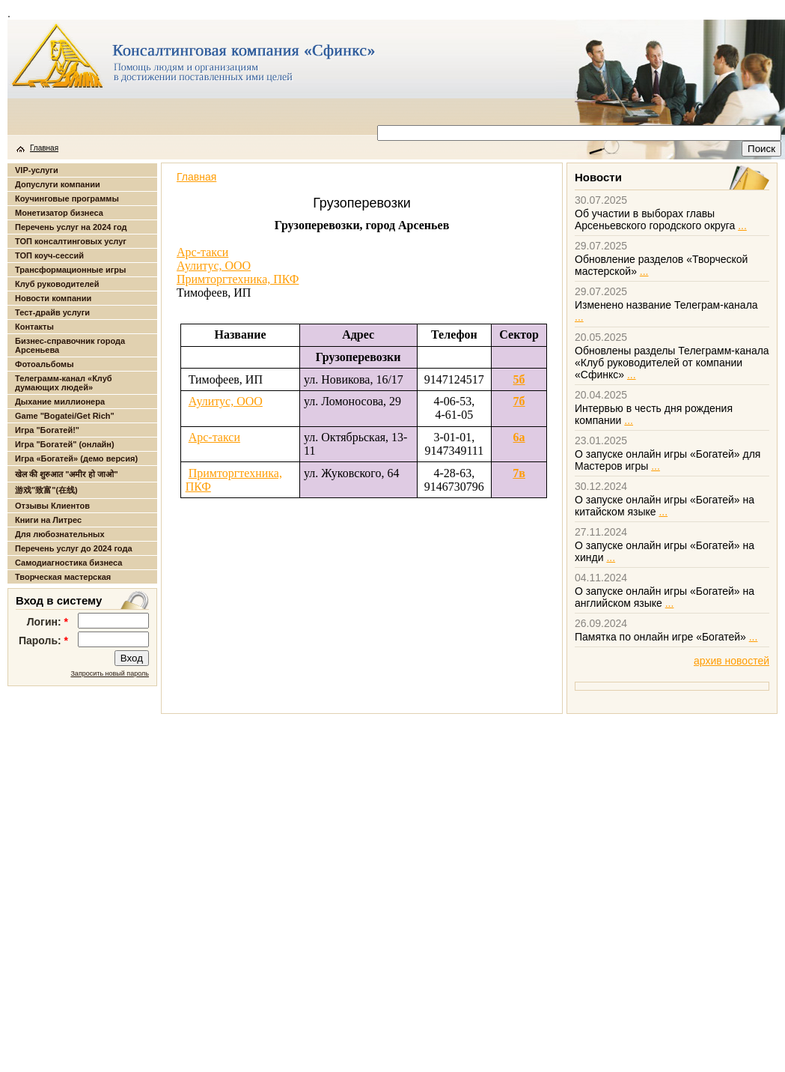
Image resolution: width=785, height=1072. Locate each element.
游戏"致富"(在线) (46, 489)
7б (519, 401)
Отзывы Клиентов (52, 505)
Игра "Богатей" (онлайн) (64, 444)
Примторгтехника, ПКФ (238, 279)
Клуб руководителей (57, 283)
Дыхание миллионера (60, 401)
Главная (44, 148)
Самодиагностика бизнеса (68, 562)
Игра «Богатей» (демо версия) (76, 458)
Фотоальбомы (44, 364)
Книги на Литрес (48, 519)
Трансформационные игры (70, 269)
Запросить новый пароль (109, 673)
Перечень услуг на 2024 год (70, 226)
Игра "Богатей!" (47, 430)
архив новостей (731, 661)
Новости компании (53, 298)
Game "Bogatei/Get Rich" (64, 415)
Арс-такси (202, 252)
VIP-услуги (36, 170)
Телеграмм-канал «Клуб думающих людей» (63, 383)
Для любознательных (60, 534)
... (742, 225)
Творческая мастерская (63, 576)
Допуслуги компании (57, 184)
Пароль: (43, 640)
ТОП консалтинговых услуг (70, 241)
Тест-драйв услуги (52, 312)
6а (519, 437)
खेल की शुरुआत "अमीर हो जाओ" (66, 474)
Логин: (47, 622)
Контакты (34, 326)
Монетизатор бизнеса (59, 212)
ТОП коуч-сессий (49, 255)
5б (519, 379)
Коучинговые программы (67, 198)
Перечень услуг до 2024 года (73, 548)
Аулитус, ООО (214, 265)
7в (519, 473)
